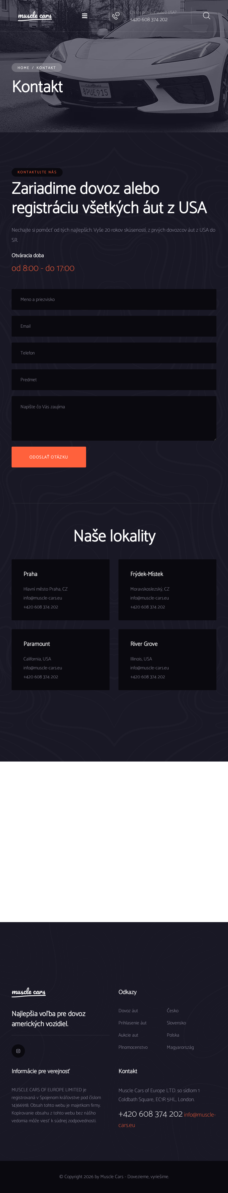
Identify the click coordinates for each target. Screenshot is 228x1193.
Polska (173, 1035)
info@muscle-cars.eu (42, 598)
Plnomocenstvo (133, 1047)
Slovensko (176, 1023)
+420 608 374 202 (148, 19)
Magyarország (180, 1047)
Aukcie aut (128, 1035)
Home (24, 68)
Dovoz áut (128, 1011)
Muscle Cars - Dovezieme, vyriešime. (134, 1177)
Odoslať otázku (48, 457)
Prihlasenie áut (132, 1023)
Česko (172, 1011)
